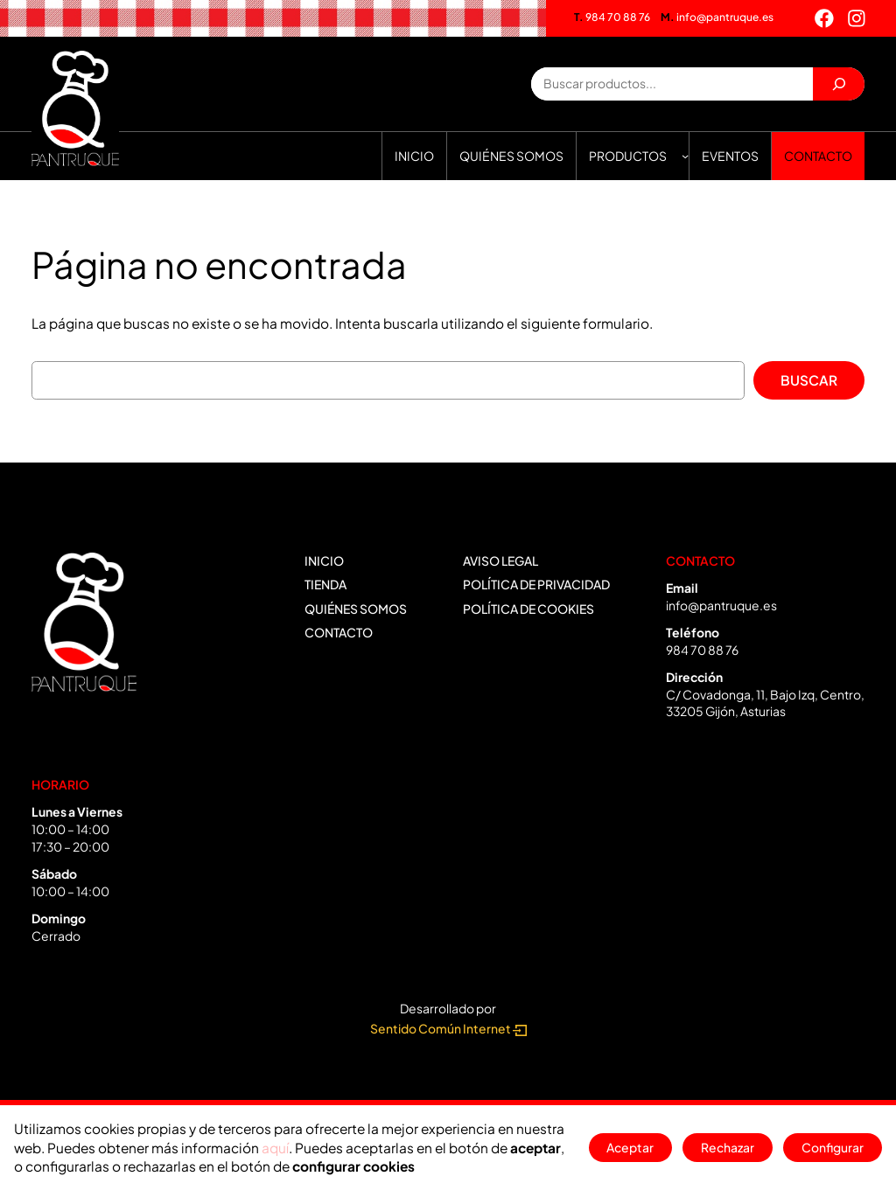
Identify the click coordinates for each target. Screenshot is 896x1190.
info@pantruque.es (717, 17)
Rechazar (727, 1147)
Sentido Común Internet (448, 1028)
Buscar (808, 380)
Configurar (833, 1147)
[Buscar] (838, 84)
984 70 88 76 (612, 17)
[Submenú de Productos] (685, 155)
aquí (275, 1147)
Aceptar (630, 1147)
